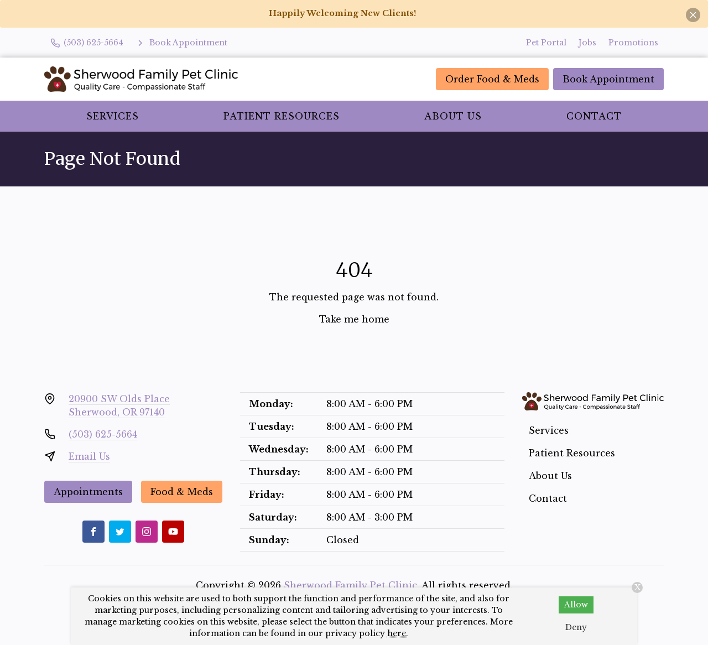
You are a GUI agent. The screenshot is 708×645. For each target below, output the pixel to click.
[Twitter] (120, 532)
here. (397, 633)
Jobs (587, 43)
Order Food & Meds (492, 79)
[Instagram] (147, 532)
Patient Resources (281, 116)
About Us (453, 116)
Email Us (89, 456)
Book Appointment (608, 79)
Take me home (354, 319)
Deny (576, 627)
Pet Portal (546, 43)
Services (112, 116)
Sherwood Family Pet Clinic (350, 585)
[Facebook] (93, 532)
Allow (576, 605)
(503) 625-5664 (103, 434)
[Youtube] (173, 532)
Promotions (633, 43)
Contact (594, 116)
